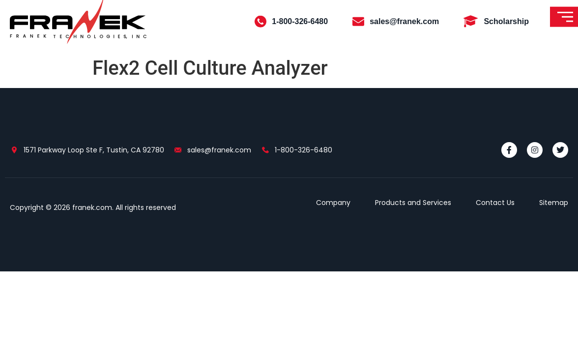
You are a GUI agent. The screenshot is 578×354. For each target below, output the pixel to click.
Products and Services (413, 202)
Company (333, 202)
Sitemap (553, 202)
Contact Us (495, 202)
